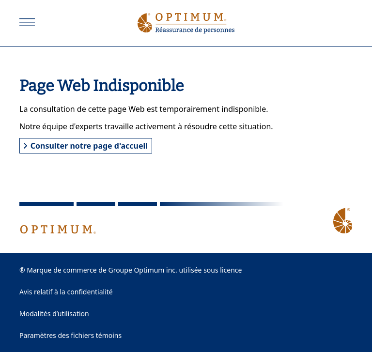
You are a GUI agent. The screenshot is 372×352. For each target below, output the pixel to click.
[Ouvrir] (27, 22)
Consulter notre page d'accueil (86, 145)
